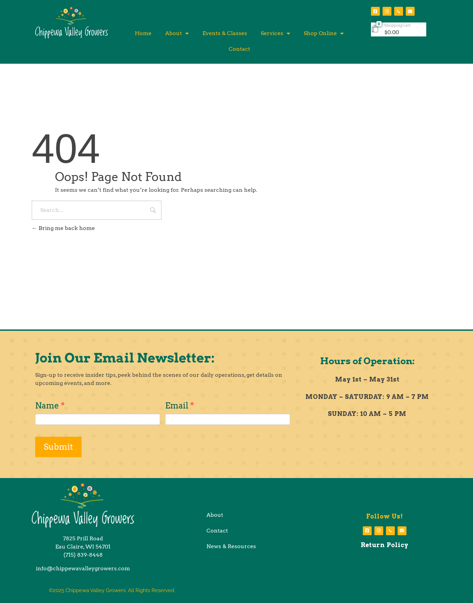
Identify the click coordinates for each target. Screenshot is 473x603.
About (177, 33)
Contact (239, 49)
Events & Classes (224, 33)
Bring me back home (63, 228)
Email (179, 406)
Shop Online (324, 33)
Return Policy (384, 544)
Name (50, 406)
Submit (58, 447)
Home (143, 33)
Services (275, 33)
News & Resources (231, 546)
